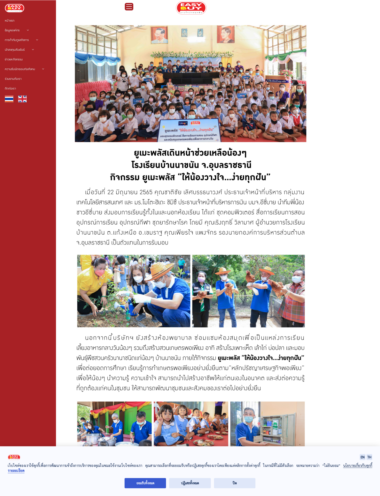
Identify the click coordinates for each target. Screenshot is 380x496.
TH (369, 457)
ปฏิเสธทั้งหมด (190, 483)
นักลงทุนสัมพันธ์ (19, 50)
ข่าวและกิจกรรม (14, 59)
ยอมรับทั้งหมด (145, 483)
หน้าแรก (9, 20)
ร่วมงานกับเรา (13, 79)
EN (362, 457)
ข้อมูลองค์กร (17, 30)
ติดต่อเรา (10, 88)
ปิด (235, 483)
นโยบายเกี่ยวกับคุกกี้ (357, 465)
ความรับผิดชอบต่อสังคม (24, 69)
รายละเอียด (16, 471)
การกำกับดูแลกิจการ (21, 40)
